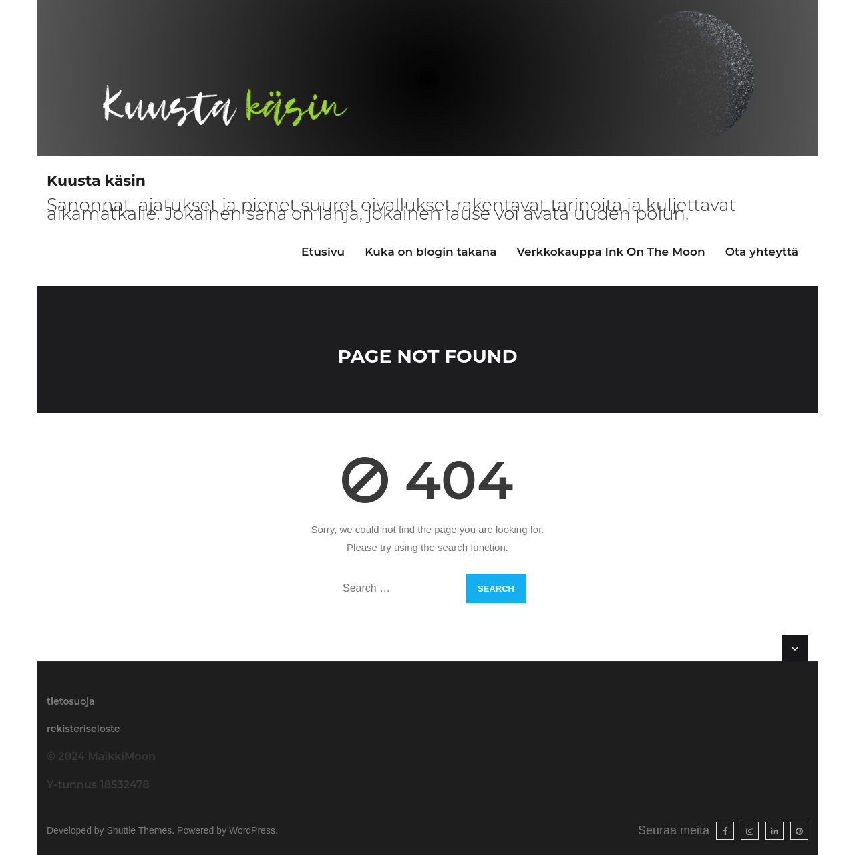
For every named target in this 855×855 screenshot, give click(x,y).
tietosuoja (71, 701)
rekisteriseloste (83, 729)
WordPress (252, 830)
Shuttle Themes (139, 830)
